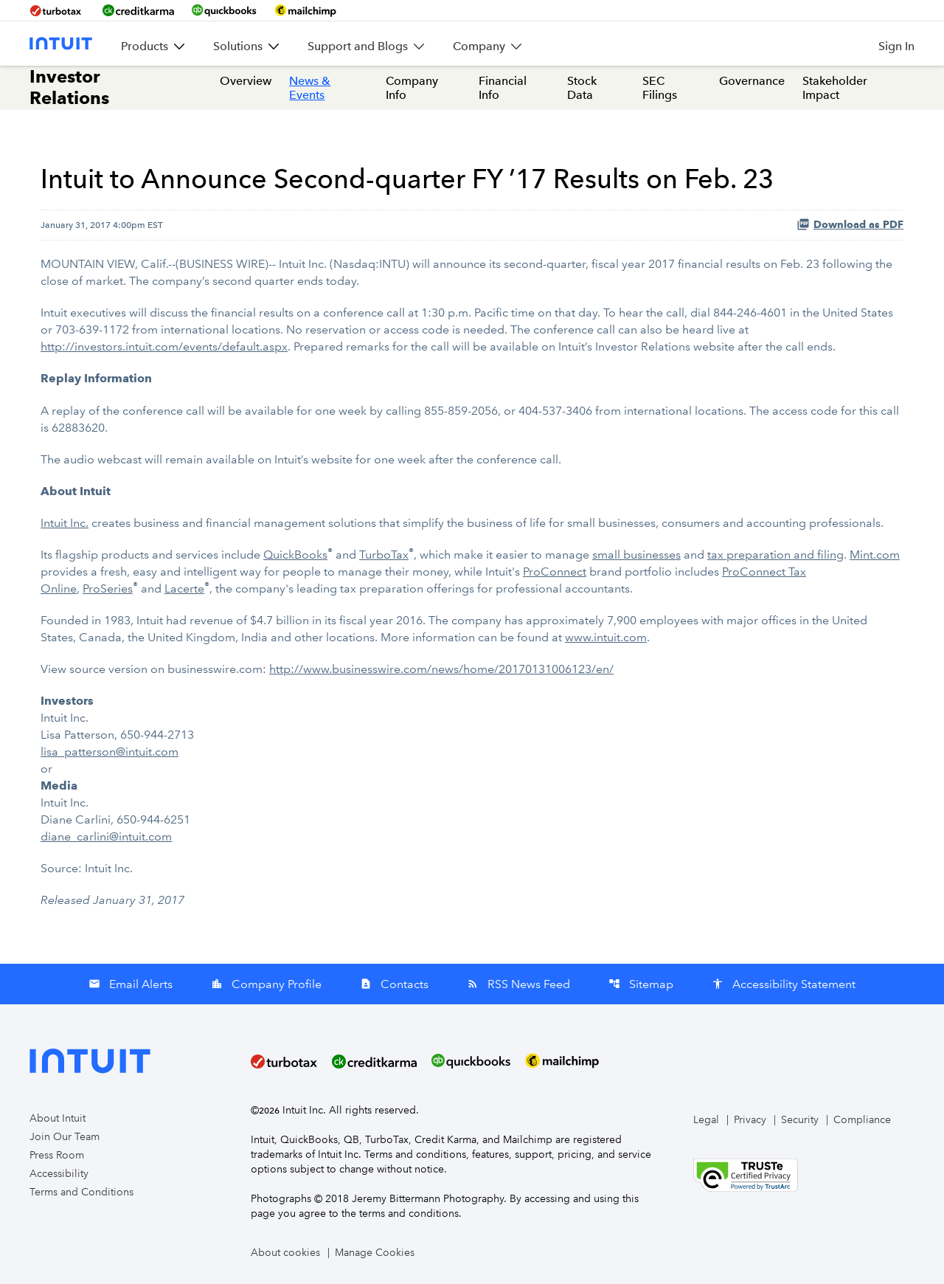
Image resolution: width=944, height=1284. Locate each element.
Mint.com (875, 555)
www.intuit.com (606, 637)
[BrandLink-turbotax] (57, 10)
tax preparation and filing (775, 555)
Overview (245, 81)
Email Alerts (130, 984)
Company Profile (266, 984)
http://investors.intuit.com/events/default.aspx (164, 346)
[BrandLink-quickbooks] (224, 10)
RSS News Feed (518, 984)
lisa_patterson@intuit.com (109, 752)
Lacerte (184, 588)
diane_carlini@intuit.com (106, 836)
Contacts (394, 984)
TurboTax (384, 555)
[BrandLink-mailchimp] (305, 10)
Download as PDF (849, 224)
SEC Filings (659, 88)
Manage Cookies (374, 1252)
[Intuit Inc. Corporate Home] (61, 43)
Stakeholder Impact (834, 88)
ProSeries (108, 588)
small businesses (636, 555)
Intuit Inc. (64, 523)
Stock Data (582, 88)
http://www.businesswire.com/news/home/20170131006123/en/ (441, 669)
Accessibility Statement (784, 984)
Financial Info (503, 88)
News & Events (309, 88)
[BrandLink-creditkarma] (138, 10)
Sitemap (640, 984)
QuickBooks (295, 555)
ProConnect (554, 572)
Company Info (412, 88)
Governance (752, 81)
